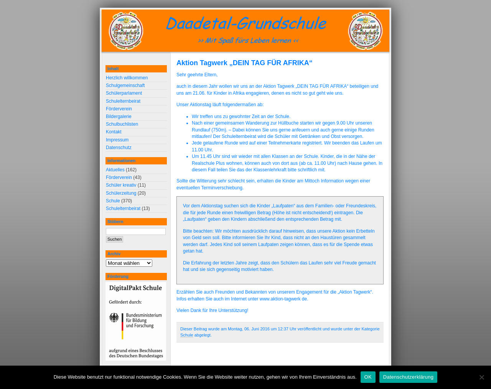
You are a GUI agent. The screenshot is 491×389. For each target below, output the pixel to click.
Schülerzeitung (121, 193)
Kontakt (114, 132)
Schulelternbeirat (123, 101)
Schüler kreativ (121, 185)
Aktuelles (115, 169)
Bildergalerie (119, 116)
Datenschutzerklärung (408, 377)
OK (368, 377)
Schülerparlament (124, 93)
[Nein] (481, 377)
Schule (186, 335)
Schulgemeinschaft (125, 85)
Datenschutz (119, 147)
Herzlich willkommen (127, 77)
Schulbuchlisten (122, 124)
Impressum (117, 140)
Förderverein (119, 109)
